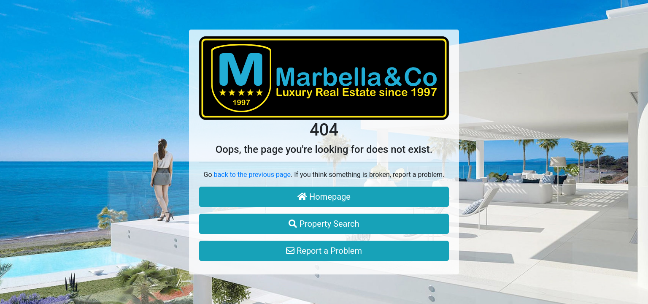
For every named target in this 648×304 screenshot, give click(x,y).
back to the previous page (252, 175)
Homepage (324, 197)
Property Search (324, 224)
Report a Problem (324, 251)
